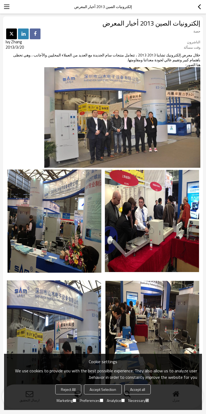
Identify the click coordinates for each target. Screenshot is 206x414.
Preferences (91, 400)
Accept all (137, 389)
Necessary (138, 400)
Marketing (66, 400)
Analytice (116, 400)
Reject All (68, 389)
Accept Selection (103, 389)
